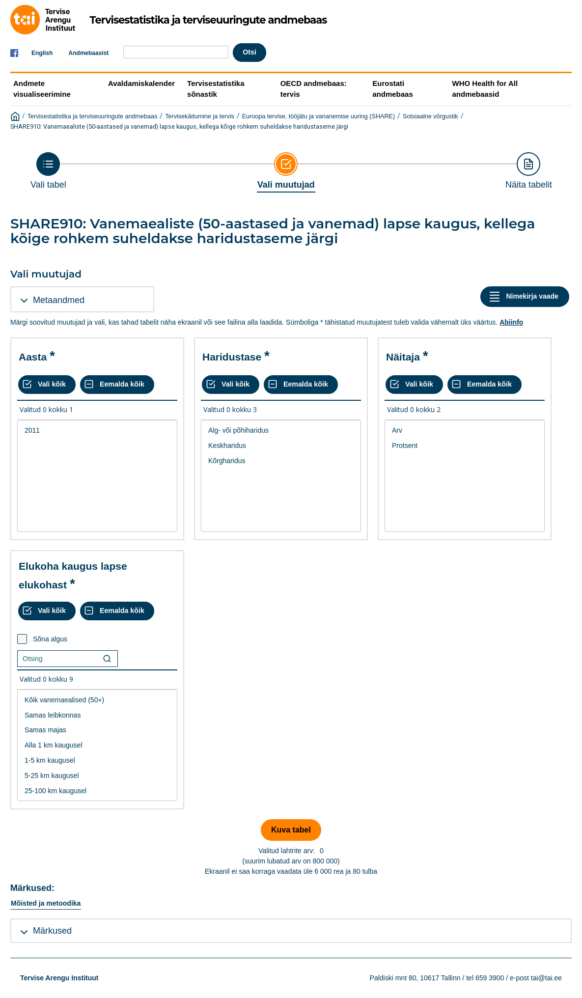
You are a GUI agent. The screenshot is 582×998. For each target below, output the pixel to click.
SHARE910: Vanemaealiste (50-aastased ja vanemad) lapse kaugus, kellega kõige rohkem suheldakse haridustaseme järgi (179, 126)
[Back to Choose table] (48, 171)
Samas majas (97, 730)
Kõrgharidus (281, 461)
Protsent (465, 445)
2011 (97, 430)
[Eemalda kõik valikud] (117, 384)
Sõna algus (50, 639)
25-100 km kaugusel (97, 791)
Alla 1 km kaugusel (97, 745)
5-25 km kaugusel (97, 775)
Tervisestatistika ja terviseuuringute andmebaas (93, 116)
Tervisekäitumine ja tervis (199, 116)
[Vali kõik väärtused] (47, 384)
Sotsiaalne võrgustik (430, 116)
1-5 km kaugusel (97, 760)
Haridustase (231, 356)
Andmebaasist (88, 53)
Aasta (33, 356)
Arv (465, 430)
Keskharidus (281, 445)
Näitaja (403, 356)
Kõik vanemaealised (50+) (97, 700)
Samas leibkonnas (97, 715)
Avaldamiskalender (141, 83)
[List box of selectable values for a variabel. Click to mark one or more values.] (97, 476)
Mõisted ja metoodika (46, 903)
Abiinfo (511, 322)
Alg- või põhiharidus (281, 430)
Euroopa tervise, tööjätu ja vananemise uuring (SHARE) (318, 116)
